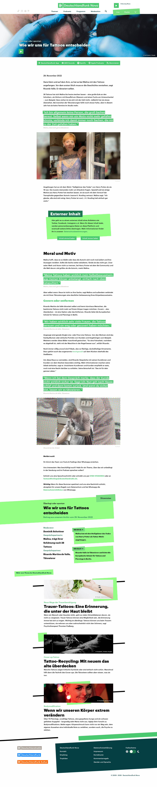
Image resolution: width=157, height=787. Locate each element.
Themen (54, 11)
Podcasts (67, 11)
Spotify (81, 63)
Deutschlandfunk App (48, 63)
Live (117, 12)
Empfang (63, 755)
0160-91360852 (97, 476)
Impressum (98, 751)
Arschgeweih (77, 351)
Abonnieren (113, 63)
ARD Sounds (68, 63)
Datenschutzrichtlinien (53, 490)
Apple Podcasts (96, 63)
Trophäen (64, 758)
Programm (81, 11)
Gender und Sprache (102, 762)
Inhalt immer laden (90, 238)
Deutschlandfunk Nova (69, 748)
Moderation (95, 11)
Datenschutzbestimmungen (75, 231)
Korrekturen (99, 755)
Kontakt (63, 751)
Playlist (127, 12)
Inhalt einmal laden (67, 238)
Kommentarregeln (101, 758)
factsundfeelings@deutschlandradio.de (60, 479)
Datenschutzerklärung (103, 748)
